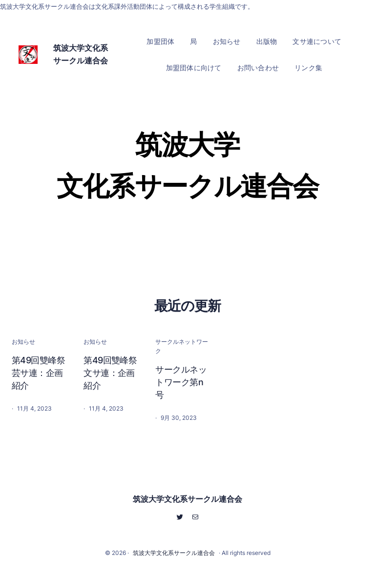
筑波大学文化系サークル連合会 (187, 499)
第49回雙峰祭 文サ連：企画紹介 (111, 373)
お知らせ (23, 341)
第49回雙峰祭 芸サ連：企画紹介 (40, 373)
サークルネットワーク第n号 (181, 382)
